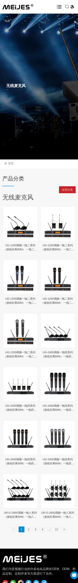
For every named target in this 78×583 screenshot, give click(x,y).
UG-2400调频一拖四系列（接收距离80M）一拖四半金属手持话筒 (58, 409)
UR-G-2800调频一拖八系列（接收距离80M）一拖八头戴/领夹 (57, 516)
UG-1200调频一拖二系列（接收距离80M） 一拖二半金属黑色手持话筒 (20, 302)
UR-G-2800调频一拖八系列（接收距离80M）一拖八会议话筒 (20, 516)
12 (56, 529)
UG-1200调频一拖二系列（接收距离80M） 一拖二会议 (20, 249)
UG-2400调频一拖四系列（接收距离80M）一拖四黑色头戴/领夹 (20, 409)
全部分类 (67, 189)
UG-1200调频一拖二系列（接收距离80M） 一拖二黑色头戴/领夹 (57, 249)
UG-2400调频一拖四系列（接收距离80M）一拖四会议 (58, 356)
